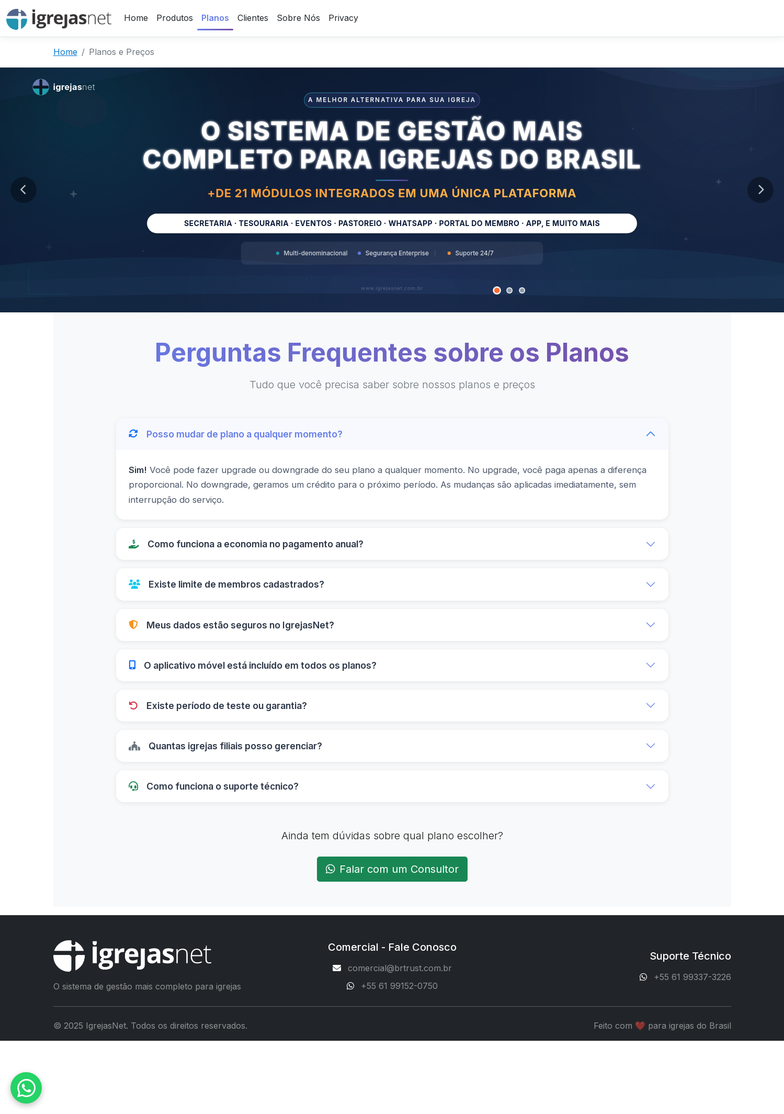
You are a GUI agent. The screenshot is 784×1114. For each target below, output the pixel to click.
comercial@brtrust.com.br (400, 968)
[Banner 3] (522, 290)
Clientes (252, 18)
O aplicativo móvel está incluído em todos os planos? (253, 665)
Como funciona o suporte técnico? (214, 786)
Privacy (343, 18)
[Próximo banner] (760, 190)
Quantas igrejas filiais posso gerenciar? (225, 745)
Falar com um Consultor (392, 869)
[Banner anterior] (23, 190)
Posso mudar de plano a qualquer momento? (236, 434)
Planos (215, 18)
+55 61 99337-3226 (692, 977)
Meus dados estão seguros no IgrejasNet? (231, 625)
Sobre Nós (298, 18)
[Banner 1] (497, 290)
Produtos (174, 18)
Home (136, 18)
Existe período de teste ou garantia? (218, 705)
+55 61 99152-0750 (399, 986)
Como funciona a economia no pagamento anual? (246, 543)
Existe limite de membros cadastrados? (226, 584)
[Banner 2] (509, 290)
